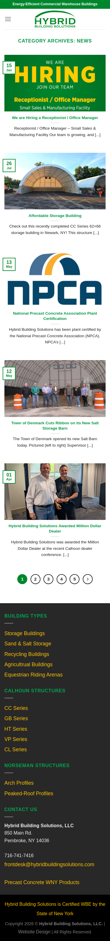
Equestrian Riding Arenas (33, 675)
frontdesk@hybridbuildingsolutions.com (49, 864)
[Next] (88, 579)
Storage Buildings (24, 633)
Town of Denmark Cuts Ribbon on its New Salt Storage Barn (55, 425)
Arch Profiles (19, 783)
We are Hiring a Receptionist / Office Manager (55, 118)
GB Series (16, 718)
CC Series (16, 708)
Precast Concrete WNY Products (41, 882)
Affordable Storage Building (55, 215)
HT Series (15, 729)
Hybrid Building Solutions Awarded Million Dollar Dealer (55, 528)
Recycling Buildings (26, 654)
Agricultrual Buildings (28, 664)
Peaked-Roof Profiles (28, 793)
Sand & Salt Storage (27, 644)
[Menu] (7, 19)
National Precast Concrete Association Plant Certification (55, 316)
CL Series (15, 749)
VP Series (15, 739)
